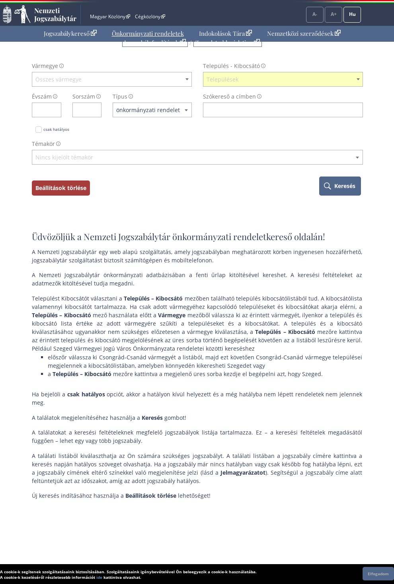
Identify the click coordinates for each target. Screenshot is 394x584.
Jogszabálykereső (70, 33)
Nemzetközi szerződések (304, 33)
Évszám (42, 96)
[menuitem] (70, 33)
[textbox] (111, 79)
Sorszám (83, 96)
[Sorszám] (82, 110)
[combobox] (111, 79)
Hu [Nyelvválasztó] (352, 14)
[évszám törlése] (55, 110)
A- (314, 14)
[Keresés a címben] (277, 110)
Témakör (43, 143)
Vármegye (45, 66)
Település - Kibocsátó (231, 66)
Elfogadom (378, 573)
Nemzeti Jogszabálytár (55, 14)
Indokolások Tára (225, 33)
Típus (120, 96)
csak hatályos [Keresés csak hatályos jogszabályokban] (56, 129)
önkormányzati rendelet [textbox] (148, 110)
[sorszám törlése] (95, 110)
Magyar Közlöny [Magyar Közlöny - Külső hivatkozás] (110, 16)
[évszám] (41, 110)
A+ (334, 14)
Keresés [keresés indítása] (344, 186)
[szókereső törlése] (357, 110)
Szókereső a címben (229, 96)
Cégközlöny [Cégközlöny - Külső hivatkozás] (150, 16)
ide (99, 577)
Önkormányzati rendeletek (148, 33)
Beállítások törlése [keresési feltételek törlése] (60, 188)
